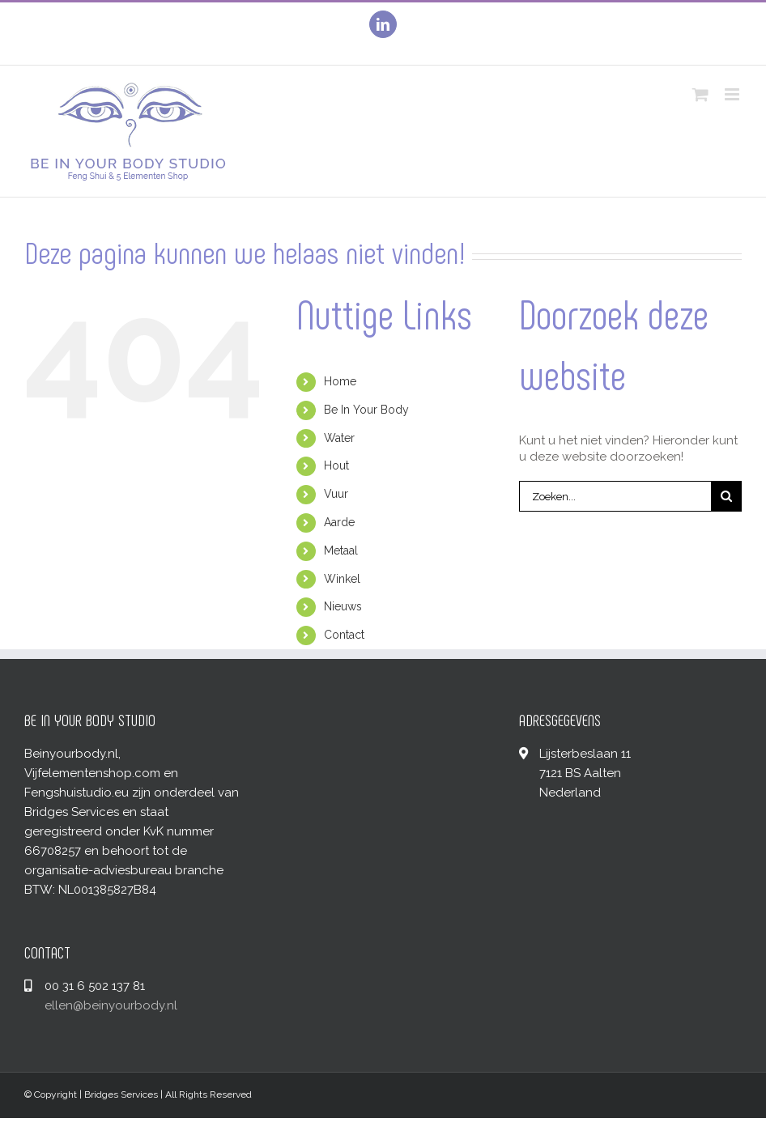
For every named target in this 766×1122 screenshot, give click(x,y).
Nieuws (343, 606)
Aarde (339, 522)
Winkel (342, 578)
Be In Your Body (366, 409)
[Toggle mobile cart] (700, 94)
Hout (336, 465)
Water (339, 437)
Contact (344, 634)
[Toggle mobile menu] (733, 94)
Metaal (341, 550)
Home (340, 381)
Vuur (336, 493)
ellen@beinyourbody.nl (111, 1005)
